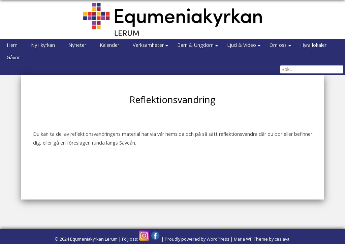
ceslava (282, 239)
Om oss (278, 45)
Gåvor (13, 57)
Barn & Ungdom (195, 45)
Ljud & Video (241, 45)
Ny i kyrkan (43, 45)
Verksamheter (148, 45)
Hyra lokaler (313, 45)
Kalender (109, 45)
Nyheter (77, 45)
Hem (12, 45)
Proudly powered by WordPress (197, 239)
